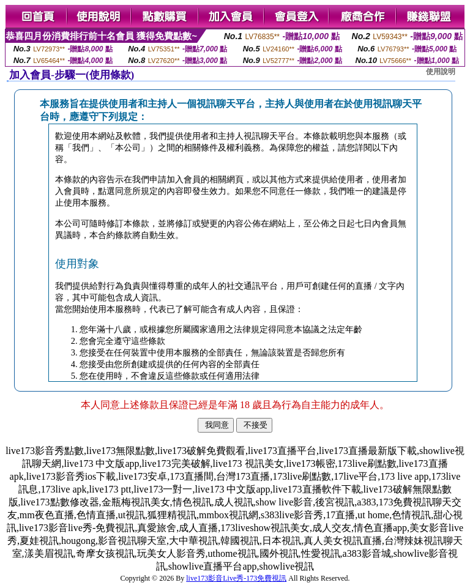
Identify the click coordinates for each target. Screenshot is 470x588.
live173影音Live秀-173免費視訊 (236, 578)
